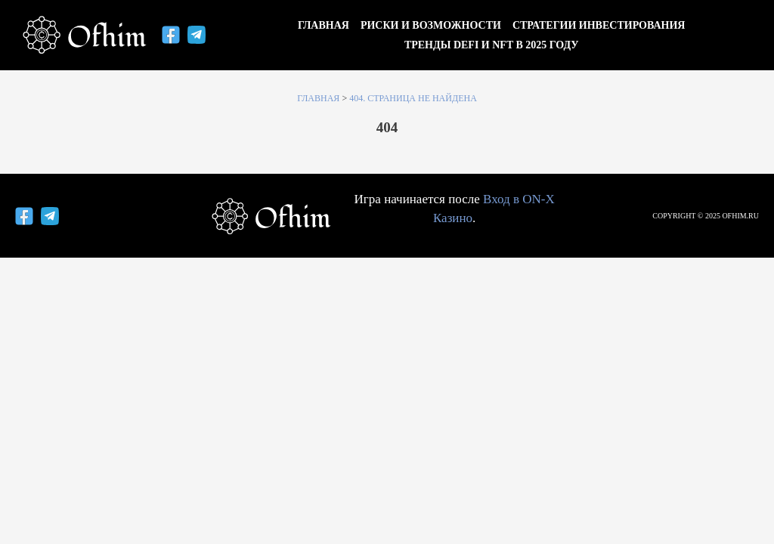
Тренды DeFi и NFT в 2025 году (491, 45)
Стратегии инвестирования (599, 25)
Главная (323, 25)
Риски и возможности (431, 25)
